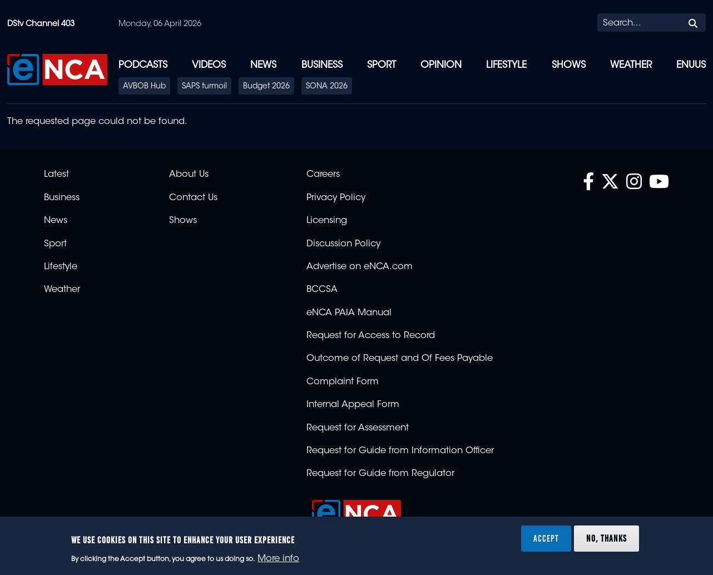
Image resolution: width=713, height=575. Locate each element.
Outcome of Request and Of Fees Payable (399, 358)
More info (278, 558)
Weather (631, 65)
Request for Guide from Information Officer (400, 451)
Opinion (441, 65)
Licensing (326, 220)
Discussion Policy (343, 244)
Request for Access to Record (370, 335)
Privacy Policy (335, 198)
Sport (381, 65)
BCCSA (322, 289)
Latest (56, 174)
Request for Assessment (357, 428)
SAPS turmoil (204, 87)
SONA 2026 (327, 87)
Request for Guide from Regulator (380, 473)
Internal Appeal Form (352, 404)
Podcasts (142, 65)
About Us (189, 174)
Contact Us (193, 198)
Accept (546, 538)
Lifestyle (506, 65)
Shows (569, 65)
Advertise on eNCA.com (359, 266)
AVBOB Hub (144, 87)
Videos (209, 65)
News (263, 65)
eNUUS (691, 65)
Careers (323, 174)
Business (322, 65)
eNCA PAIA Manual (349, 313)
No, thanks (606, 538)
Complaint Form (342, 382)
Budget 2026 (266, 87)
